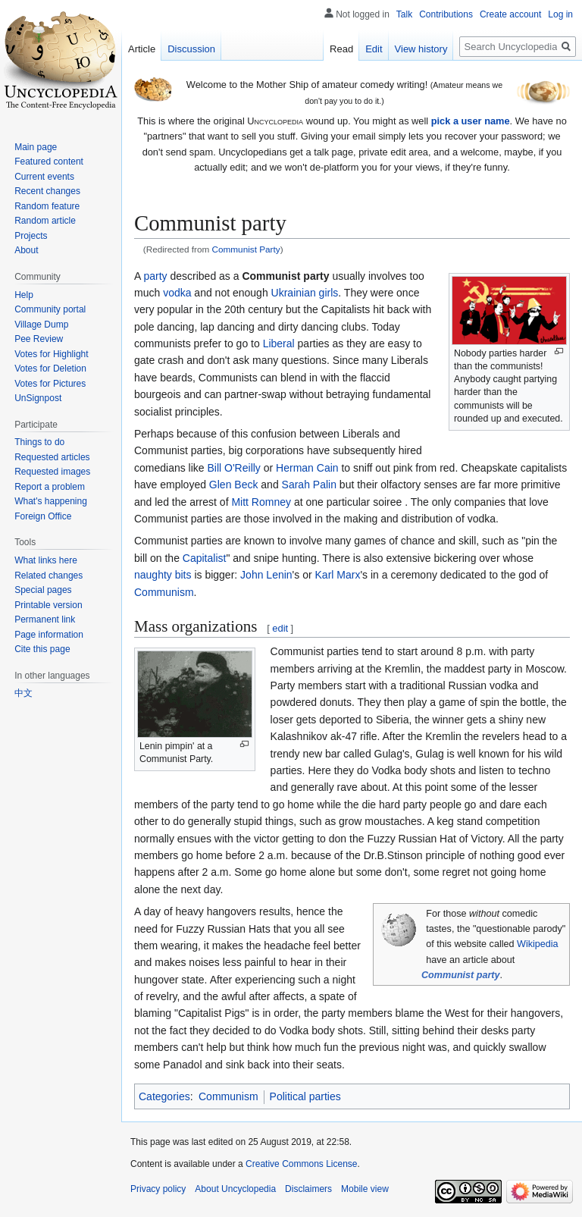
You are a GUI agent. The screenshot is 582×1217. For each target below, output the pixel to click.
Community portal (50, 309)
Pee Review (38, 339)
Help (23, 295)
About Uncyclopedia (235, 1189)
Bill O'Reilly (234, 468)
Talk (404, 14)
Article (141, 49)
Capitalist (205, 558)
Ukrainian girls (305, 293)
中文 (23, 693)
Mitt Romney (261, 502)
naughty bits (163, 575)
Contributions (446, 14)
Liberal (279, 343)
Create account (510, 14)
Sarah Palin (309, 484)
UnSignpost (37, 398)
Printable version (48, 605)
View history (421, 49)
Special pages (42, 590)
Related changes (48, 575)
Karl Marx (338, 575)
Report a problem (49, 486)
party (155, 276)
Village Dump (41, 324)
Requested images (52, 471)
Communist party (460, 975)
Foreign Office (42, 516)
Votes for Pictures (50, 383)
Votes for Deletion (50, 368)
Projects (30, 236)
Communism (164, 592)
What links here (45, 560)
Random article (45, 220)
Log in (560, 14)
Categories (164, 1096)
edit (280, 628)
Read (341, 49)
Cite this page (42, 649)
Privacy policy (158, 1189)
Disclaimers (308, 1189)
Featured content (48, 161)
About (26, 250)
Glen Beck (233, 484)
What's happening (50, 501)
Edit (373, 49)
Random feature (47, 206)
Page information (48, 634)
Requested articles (51, 457)
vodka (177, 293)
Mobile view (365, 1189)
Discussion (191, 49)
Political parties (305, 1096)
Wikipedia (538, 944)
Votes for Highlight (51, 354)
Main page (35, 147)
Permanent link (44, 619)
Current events (44, 176)
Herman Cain (307, 468)
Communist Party (246, 249)
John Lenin (266, 575)
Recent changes (47, 191)
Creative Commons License (301, 1164)
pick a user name (470, 121)
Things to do (39, 442)
